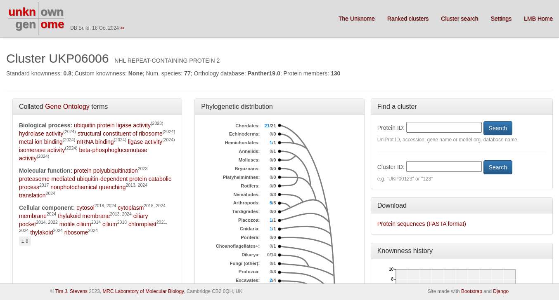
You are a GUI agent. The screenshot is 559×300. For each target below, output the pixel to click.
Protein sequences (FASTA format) (421, 223)
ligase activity (145, 141)
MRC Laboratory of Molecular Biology (143, 291)
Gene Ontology (67, 106)
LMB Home (538, 18)
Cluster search (459, 18)
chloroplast (142, 224)
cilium (109, 224)
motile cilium (75, 224)
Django (501, 291)
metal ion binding (41, 141)
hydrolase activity (41, 133)
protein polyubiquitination (106, 170)
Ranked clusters (408, 18)
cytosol (85, 207)
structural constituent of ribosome (120, 133)
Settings (501, 18)
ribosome (76, 232)
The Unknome (357, 18)
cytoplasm (131, 207)
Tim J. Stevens (71, 291)
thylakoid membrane (84, 216)
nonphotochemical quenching (88, 187)
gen (25, 24)
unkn (22, 11)
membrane (33, 216)
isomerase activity (42, 150)
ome (52, 24)
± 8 (24, 241)
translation (32, 195)
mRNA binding (95, 141)
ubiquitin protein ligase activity (112, 125)
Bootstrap (471, 291)
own (52, 11)
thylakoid (41, 232)
